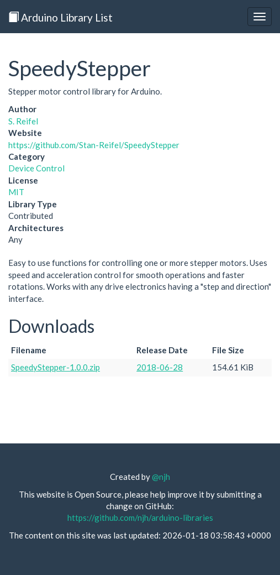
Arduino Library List (60, 17)
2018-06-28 (159, 367)
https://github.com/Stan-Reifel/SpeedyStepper (93, 145)
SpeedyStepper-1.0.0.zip (55, 367)
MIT (16, 192)
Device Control (36, 168)
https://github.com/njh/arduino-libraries (140, 517)
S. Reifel (23, 121)
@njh (161, 477)
